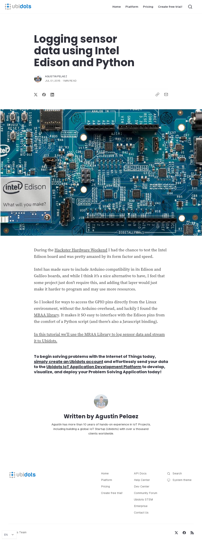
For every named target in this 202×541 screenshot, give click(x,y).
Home (116, 6)
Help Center (142, 480)
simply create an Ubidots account (68, 361)
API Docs (140, 473)
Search (174, 473)
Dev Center (141, 486)
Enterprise (141, 506)
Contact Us (141, 512)
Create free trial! (170, 6)
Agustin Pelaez (56, 76)
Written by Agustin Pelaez (101, 416)
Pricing (148, 6)
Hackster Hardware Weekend (80, 250)
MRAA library (46, 315)
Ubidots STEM (143, 499)
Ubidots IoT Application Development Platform (93, 366)
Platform (131, 6)
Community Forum (145, 493)
